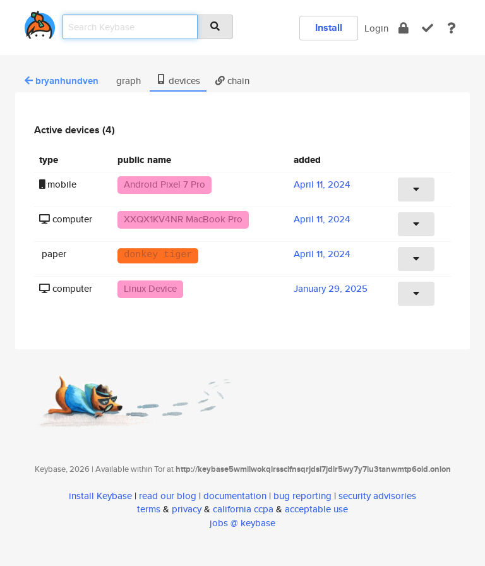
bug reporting (302, 495)
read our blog (167, 495)
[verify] (427, 28)
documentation (234, 495)
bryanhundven (62, 81)
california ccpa (243, 508)
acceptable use (316, 508)
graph (127, 80)
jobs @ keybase (242, 522)
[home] (40, 22)
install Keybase (100, 495)
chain (232, 80)
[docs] (451, 28)
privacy (186, 508)
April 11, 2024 (322, 184)
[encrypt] (403, 28)
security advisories (377, 495)
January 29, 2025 (331, 288)
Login (376, 28)
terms (148, 508)
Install (328, 27)
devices (178, 80)
